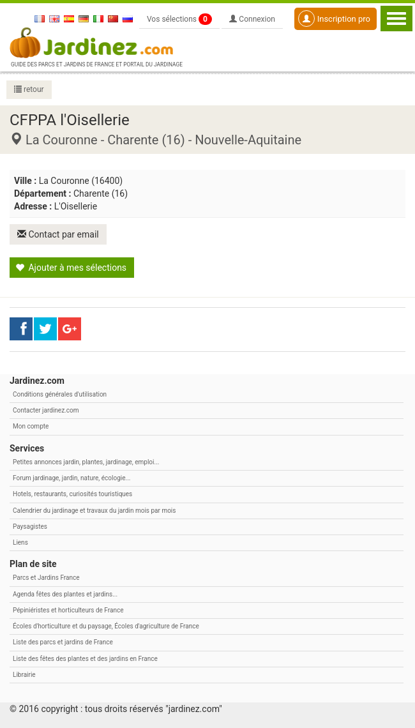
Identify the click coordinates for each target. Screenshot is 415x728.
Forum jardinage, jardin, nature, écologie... (71, 478)
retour (29, 89)
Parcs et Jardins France (46, 577)
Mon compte (31, 426)
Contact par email (58, 234)
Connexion (252, 19)
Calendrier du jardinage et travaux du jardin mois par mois (94, 510)
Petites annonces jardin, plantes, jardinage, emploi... (86, 462)
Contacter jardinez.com (46, 410)
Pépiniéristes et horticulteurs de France (68, 610)
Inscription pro (334, 18)
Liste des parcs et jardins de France (63, 642)
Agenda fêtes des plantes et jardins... (65, 594)
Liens (20, 542)
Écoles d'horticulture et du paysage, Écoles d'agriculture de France (106, 626)
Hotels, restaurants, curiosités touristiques (72, 493)
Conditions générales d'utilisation (60, 394)
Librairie (24, 674)
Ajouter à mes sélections (70, 267)
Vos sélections (179, 19)
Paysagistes (30, 526)
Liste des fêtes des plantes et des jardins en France (85, 658)
